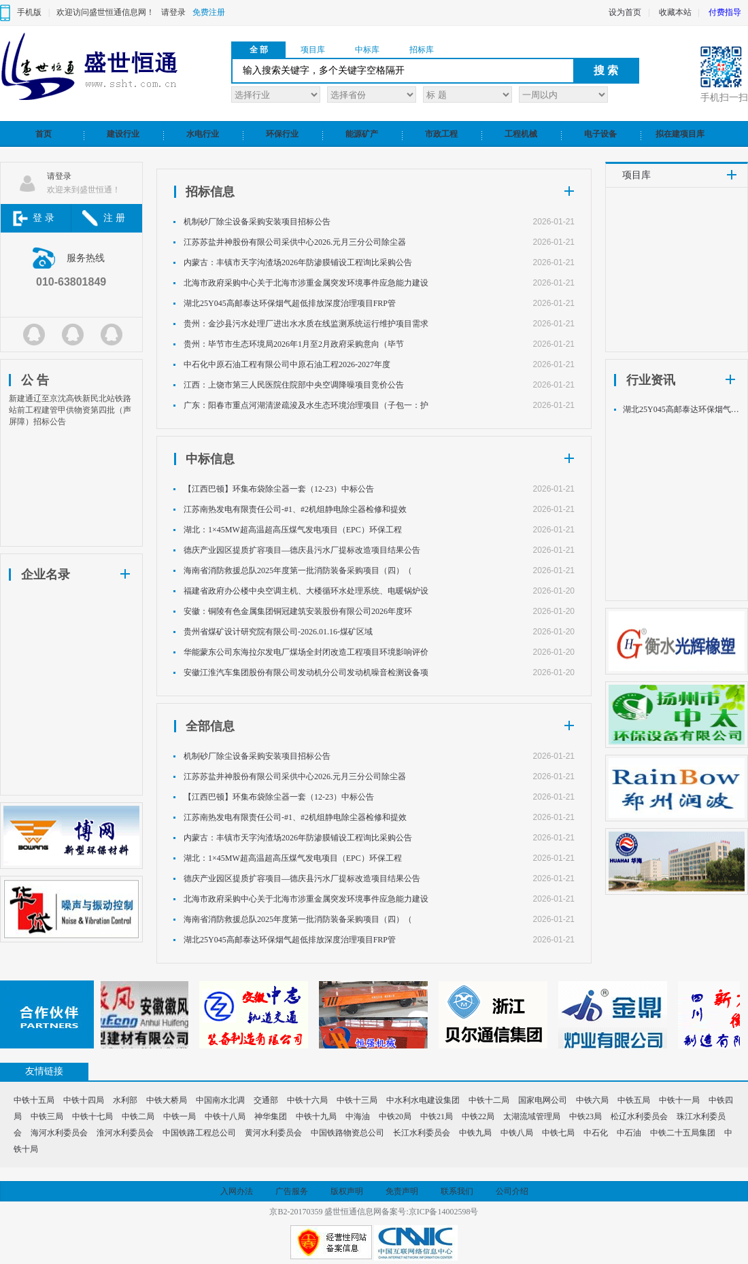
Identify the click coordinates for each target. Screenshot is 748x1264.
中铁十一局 (679, 1100)
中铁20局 (395, 1116)
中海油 (357, 1116)
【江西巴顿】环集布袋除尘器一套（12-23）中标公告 (279, 489)
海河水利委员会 (59, 1133)
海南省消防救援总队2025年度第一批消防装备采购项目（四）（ (298, 570)
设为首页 (625, 12)
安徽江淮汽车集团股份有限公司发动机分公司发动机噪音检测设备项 (306, 672)
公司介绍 (512, 1191)
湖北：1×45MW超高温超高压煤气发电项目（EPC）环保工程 (293, 529)
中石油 (629, 1133)
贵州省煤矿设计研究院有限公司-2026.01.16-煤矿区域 (278, 631)
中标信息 (210, 459)
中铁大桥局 (166, 1100)
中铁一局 (179, 1116)
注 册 (114, 218)
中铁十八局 (225, 1116)
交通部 (266, 1100)
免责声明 (402, 1191)
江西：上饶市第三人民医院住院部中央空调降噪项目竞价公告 (294, 385)
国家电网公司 (542, 1100)
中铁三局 (47, 1116)
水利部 (125, 1100)
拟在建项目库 (680, 134)
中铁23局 (585, 1116)
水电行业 (202, 134)
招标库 (421, 49)
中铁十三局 (357, 1100)
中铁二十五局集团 (682, 1133)
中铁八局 (516, 1133)
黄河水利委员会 (273, 1133)
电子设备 (600, 134)
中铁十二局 (489, 1100)
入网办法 (236, 1191)
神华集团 (270, 1116)
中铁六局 (592, 1100)
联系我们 (457, 1191)
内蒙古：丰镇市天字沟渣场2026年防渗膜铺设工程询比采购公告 (298, 262)
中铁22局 (478, 1116)
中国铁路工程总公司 (199, 1133)
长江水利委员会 (421, 1133)
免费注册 (208, 12)
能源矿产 (361, 134)
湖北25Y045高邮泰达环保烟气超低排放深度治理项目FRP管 (290, 303)
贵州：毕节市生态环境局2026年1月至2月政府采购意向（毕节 (294, 344)
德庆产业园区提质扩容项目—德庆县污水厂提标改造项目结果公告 (302, 550)
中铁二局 (138, 1116)
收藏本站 (675, 12)
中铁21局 (436, 1116)
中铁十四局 (83, 1100)
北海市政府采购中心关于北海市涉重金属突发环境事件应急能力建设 (306, 283)
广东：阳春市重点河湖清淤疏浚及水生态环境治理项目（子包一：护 (306, 405)
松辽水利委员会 (639, 1116)
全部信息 (210, 726)
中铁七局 (558, 1133)
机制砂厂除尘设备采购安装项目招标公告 (257, 221)
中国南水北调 (220, 1100)
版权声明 (346, 1191)
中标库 (367, 49)
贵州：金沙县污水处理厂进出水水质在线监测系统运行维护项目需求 (306, 323)
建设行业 (123, 134)
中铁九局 (475, 1133)
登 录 (43, 218)
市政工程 (441, 134)
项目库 (313, 49)
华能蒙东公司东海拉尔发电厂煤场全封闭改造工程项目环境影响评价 (306, 652)
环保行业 (282, 134)
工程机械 (521, 134)
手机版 (29, 12)
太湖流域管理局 (531, 1116)
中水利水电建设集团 (423, 1100)
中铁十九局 (316, 1116)
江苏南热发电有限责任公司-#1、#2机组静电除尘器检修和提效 (295, 509)
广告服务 (291, 1191)
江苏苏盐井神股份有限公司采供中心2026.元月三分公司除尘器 (295, 242)
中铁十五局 (34, 1100)
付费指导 (725, 12)
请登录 (173, 12)
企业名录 (45, 574)
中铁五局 (633, 1100)
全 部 (259, 49)
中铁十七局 (92, 1116)
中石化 (595, 1133)
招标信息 (210, 192)
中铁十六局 (307, 1100)
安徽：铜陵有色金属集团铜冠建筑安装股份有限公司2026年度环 (298, 611)
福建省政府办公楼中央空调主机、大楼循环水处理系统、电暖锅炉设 (306, 591)
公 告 (35, 380)
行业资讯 (650, 380)
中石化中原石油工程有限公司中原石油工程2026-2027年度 (287, 364)
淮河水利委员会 (125, 1133)
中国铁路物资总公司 (347, 1133)
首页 (43, 134)
